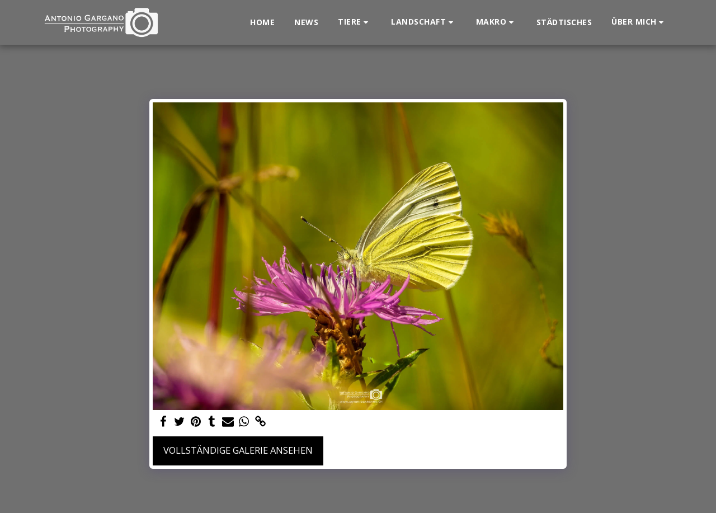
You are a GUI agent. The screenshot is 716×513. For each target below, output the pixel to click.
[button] (354, 22)
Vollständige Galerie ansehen (238, 450)
